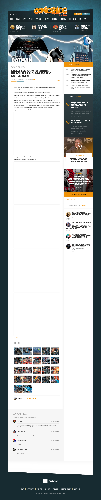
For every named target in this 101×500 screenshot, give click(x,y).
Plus (80, 20)
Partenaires (30, 489)
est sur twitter (30, 398)
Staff (22, 489)
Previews (46, 20)
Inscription (86, 14)
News (25, 20)
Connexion (78, 14)
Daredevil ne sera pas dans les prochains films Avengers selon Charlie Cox (78, 81)
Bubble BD (77, 489)
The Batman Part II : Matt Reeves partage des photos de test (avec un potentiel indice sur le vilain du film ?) (78, 75)
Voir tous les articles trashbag (78, 194)
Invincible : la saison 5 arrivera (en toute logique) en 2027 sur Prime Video (78, 69)
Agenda (31, 20)
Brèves (18, 20)
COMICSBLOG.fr (70, 199)
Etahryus (20, 421)
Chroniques (72, 20)
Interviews (63, 20)
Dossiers (55, 20)
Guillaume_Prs (22, 449)
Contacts (55, 489)
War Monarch (21, 440)
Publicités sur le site (43, 489)
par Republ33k (29, 80)
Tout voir (77, 65)
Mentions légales (66, 489)
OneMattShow (21, 431)
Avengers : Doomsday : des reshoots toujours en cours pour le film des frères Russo (78, 87)
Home (12, 20)
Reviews (38, 20)
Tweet (59, 80)
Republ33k (19, 398)
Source (16, 337)
